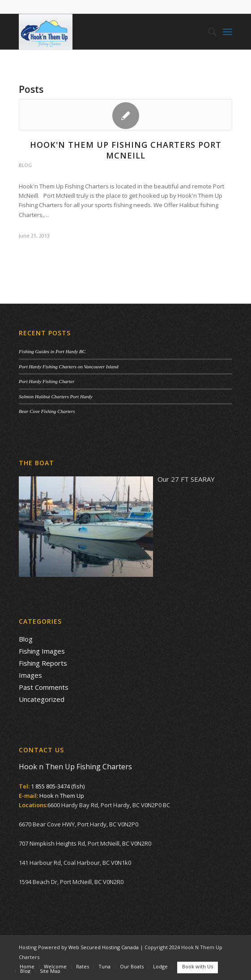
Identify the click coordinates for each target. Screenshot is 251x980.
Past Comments (43, 687)
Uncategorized (41, 699)
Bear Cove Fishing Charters (47, 411)
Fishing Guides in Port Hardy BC (52, 351)
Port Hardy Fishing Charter (46, 381)
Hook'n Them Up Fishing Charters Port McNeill (125, 149)
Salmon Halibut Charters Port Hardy (56, 396)
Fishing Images (42, 650)
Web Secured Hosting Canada (103, 947)
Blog (25, 165)
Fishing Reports (43, 663)
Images (30, 675)
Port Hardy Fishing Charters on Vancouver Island (68, 366)
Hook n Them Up (61, 796)
